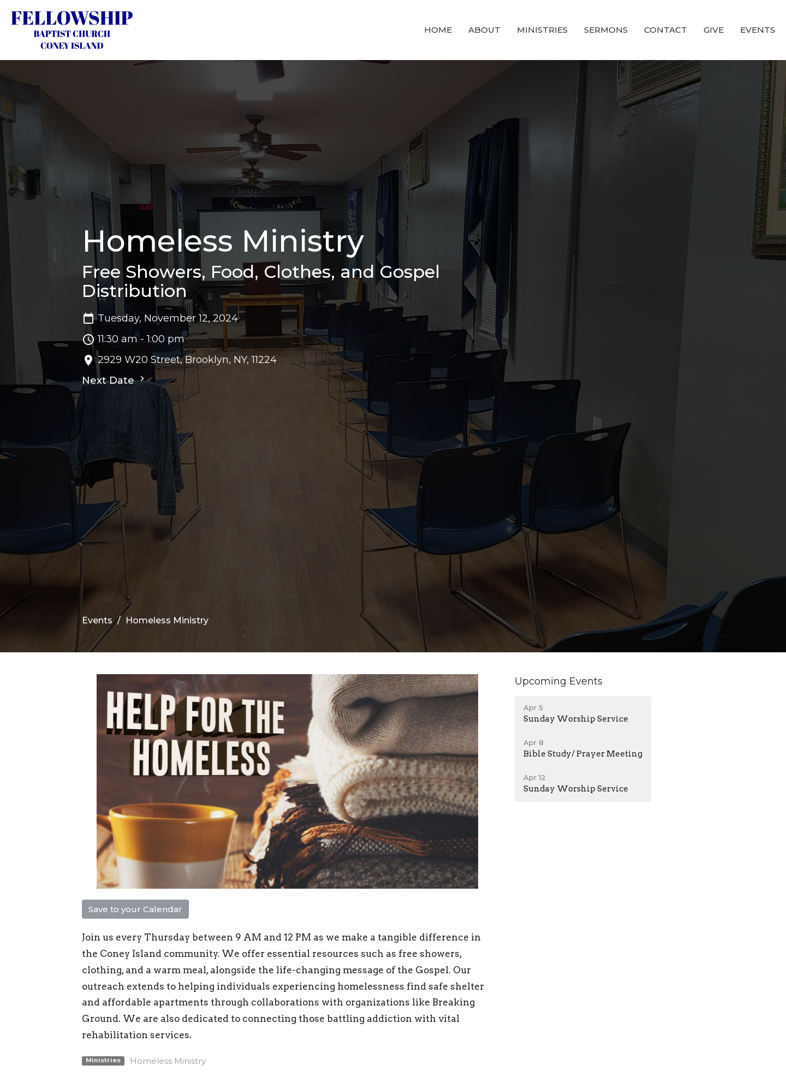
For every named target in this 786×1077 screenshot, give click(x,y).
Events (757, 30)
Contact (665, 30)
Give (714, 30)
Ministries (542, 30)
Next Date (114, 379)
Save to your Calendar (135, 909)
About (484, 30)
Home (438, 30)
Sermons (606, 30)
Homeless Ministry (168, 1061)
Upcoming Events (559, 681)
